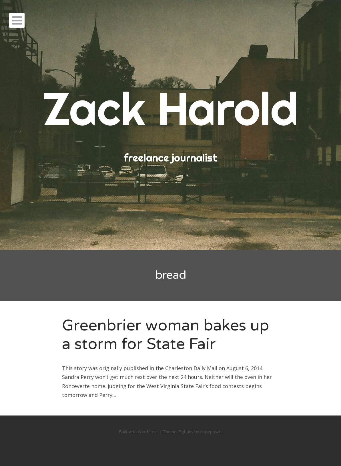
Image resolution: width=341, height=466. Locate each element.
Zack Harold (170, 108)
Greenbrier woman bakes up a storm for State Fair (165, 334)
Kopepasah (211, 431)
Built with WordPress (138, 431)
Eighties (185, 431)
